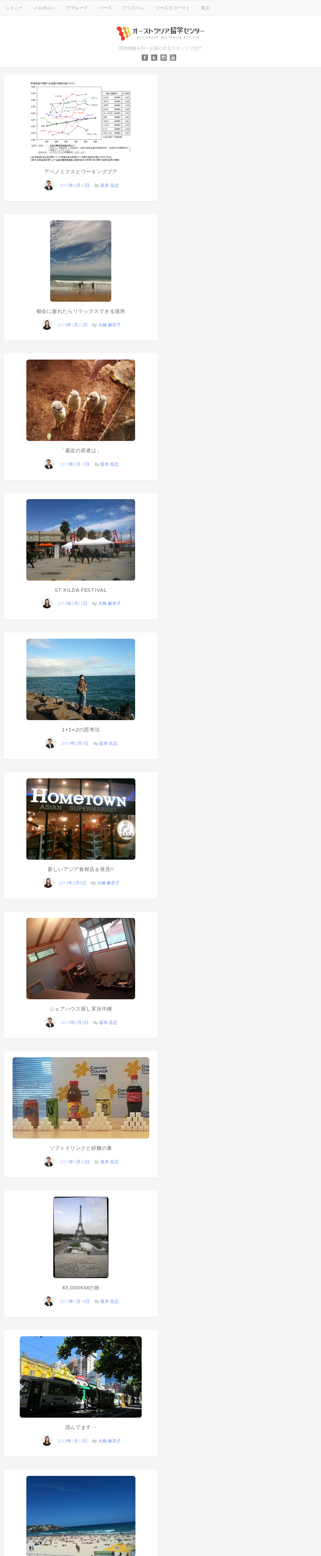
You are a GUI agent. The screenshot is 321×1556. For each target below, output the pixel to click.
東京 (205, 8)
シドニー (14, 8)
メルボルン (44, 8)
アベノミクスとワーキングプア (81, 171)
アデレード (77, 8)
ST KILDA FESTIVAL (81, 590)
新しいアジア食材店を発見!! (81, 869)
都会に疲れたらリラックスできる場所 (80, 311)
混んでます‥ (81, 1427)
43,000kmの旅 (81, 1287)
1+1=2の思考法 (81, 729)
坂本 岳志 (109, 185)
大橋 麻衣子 (109, 325)
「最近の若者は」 (81, 450)
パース (105, 8)
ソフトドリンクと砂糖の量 (81, 1148)
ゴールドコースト (172, 8)
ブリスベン (134, 8)
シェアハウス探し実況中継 (81, 1009)
